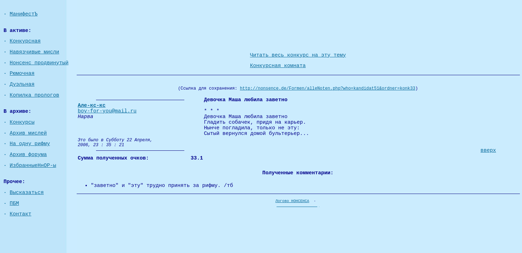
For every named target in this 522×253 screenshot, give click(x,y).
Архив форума (28, 154)
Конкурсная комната (278, 66)
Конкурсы (22, 122)
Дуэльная (22, 84)
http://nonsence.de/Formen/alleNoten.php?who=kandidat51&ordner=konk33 (327, 88)
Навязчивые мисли (34, 52)
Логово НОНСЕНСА (292, 201)
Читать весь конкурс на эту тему (298, 55)
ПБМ (14, 203)
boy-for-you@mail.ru (107, 111)
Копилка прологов (34, 95)
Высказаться (27, 192)
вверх (488, 150)
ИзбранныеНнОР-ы (33, 165)
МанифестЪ (24, 14)
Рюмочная (22, 73)
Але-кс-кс (92, 105)
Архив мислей (28, 133)
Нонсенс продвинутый (39, 63)
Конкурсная (25, 41)
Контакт (21, 214)
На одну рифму (30, 144)
